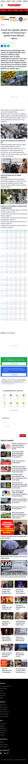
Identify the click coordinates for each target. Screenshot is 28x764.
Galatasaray (3, 728)
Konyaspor (3, 723)
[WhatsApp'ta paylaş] (8, 46)
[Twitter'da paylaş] (5, 46)
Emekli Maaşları (4, 714)
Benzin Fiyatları (4, 716)
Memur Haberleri (4, 711)
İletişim (2, 742)
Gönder (23, 435)
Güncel (10, 10)
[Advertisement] (14, 97)
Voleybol (2, 735)
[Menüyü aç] (2, 5)
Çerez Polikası (4, 744)
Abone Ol (14, 374)
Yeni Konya (3, 693)
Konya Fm (2, 695)
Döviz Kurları (3, 707)
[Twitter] (5, 753)
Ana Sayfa (3, 10)
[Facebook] (1, 753)
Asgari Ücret (3, 705)
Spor (21, 10)
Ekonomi (16, 10)
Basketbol (2, 732)
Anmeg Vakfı (3, 688)
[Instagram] (8, 753)
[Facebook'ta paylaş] (2, 46)
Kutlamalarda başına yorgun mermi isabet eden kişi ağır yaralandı (13, 13)
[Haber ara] (27, 13)
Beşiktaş (2, 726)
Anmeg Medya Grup (5, 686)
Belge (1, 697)
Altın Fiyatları (3, 709)
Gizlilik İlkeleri (3, 746)
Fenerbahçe (3, 730)
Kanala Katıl (14, 363)
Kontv (1, 691)
